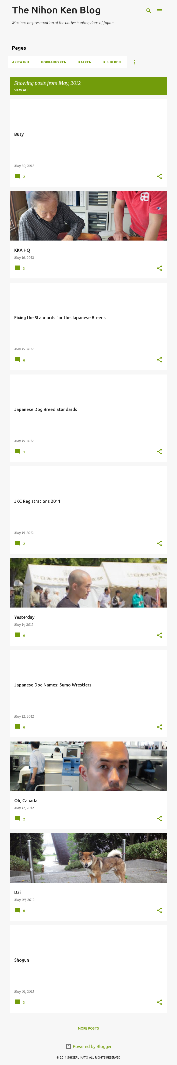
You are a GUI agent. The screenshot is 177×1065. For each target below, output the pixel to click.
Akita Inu (20, 62)
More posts (88, 1028)
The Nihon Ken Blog (56, 9)
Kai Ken (84, 62)
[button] (159, 176)
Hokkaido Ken (53, 62)
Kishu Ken (112, 62)
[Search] (149, 10)
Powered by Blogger (88, 1046)
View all (21, 90)
